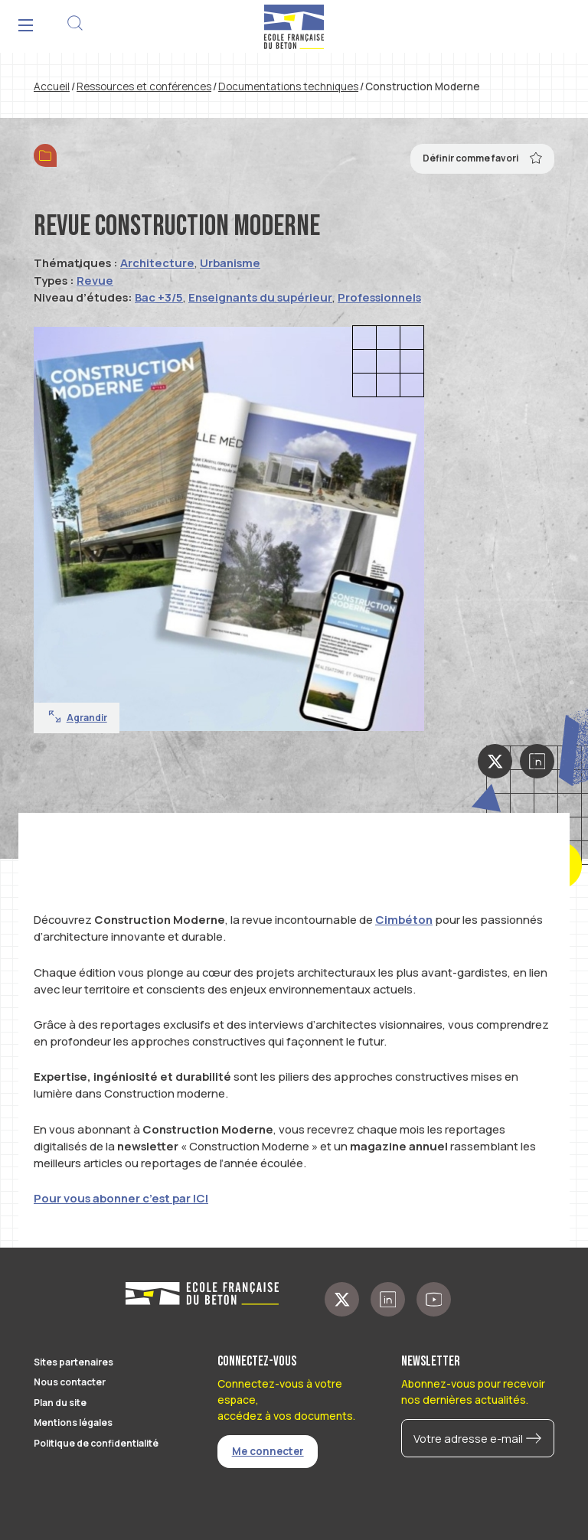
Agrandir (77, 717)
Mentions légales (73, 1422)
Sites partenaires (73, 1362)
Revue (95, 280)
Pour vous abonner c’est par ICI (121, 1198)
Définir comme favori (483, 158)
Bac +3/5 (159, 297)
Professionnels (379, 297)
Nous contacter (70, 1381)
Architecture (157, 262)
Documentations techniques (288, 86)
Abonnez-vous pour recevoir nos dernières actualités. (473, 1391)
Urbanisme (230, 262)
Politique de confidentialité (96, 1443)
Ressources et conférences (144, 86)
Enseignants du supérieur (260, 297)
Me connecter (268, 1451)
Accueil (52, 86)
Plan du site (60, 1402)
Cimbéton (404, 919)
